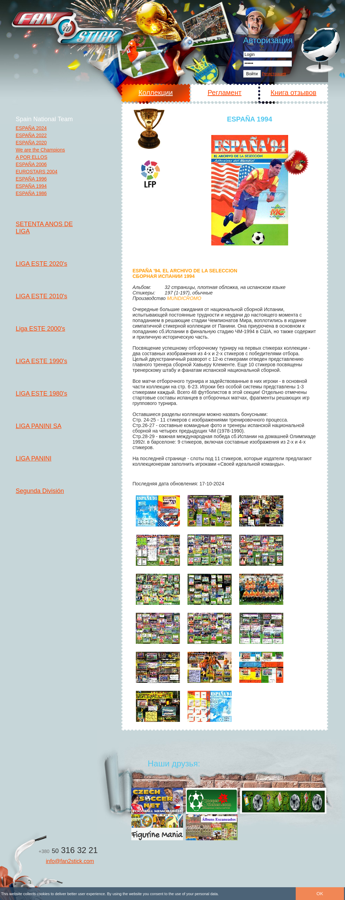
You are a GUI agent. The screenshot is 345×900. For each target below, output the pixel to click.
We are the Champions (40, 150)
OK (319, 893)
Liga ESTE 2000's (40, 328)
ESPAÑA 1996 (31, 179)
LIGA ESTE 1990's (42, 361)
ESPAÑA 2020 (31, 142)
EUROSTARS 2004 (37, 171)
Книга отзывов (293, 92)
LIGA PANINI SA (39, 426)
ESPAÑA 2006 (31, 164)
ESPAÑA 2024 (31, 128)
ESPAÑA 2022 (31, 135)
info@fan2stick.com (70, 861)
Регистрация (274, 73)
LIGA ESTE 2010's (42, 296)
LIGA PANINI (34, 458)
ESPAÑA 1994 (31, 186)
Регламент (224, 92)
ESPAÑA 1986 (31, 193)
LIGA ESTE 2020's (42, 263)
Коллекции (156, 92)
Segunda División (40, 490)
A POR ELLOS (32, 157)
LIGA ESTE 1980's (42, 393)
